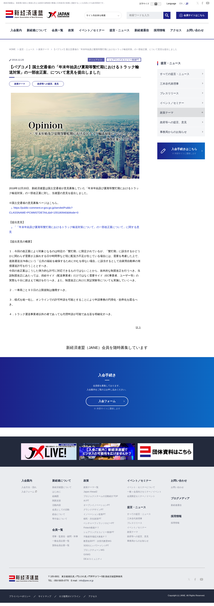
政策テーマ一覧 (90, 487)
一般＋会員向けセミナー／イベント (144, 491)
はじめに (56, 491)
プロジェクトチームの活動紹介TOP (100, 496)
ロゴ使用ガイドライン (69, 596)
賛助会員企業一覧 (60, 545)
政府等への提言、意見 (48, 84)
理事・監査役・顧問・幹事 (65, 536)
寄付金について (59, 518)
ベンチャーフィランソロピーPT (98, 523)
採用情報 (159, 30)
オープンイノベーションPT (96, 505)
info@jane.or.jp (86, 580)
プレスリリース (169, 93)
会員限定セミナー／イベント (141, 496)
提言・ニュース (119, 30)
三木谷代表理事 (169, 83)
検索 (167, 15)
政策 (71, 30)
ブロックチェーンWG (93, 550)
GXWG (86, 554)
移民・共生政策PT (92, 518)
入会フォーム (107, 401)
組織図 (55, 496)
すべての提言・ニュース (174, 73)
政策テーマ (19, 84)
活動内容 (56, 505)
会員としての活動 (60, 509)
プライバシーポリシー (19, 596)
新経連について (37, 30)
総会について (58, 514)
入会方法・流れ (28, 487)
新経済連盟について (62, 487)
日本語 (187, 3)
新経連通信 (141, 30)
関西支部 (56, 500)
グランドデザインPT (93, 509)
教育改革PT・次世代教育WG (97, 541)
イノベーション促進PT (94, 514)
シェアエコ (96, 59)
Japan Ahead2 (90, 491)
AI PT (86, 500)
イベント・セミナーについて (141, 487)
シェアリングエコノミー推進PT (123, 59)
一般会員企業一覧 (60, 541)
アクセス (176, 30)
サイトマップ (44, 596)
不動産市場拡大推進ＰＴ (95, 536)
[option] (49, 451)
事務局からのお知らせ (173, 131)
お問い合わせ (195, 30)
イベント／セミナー (92, 30)
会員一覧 (57, 30)
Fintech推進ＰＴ (91, 527)
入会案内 (16, 30)
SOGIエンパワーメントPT (96, 545)
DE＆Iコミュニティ (92, 559)
